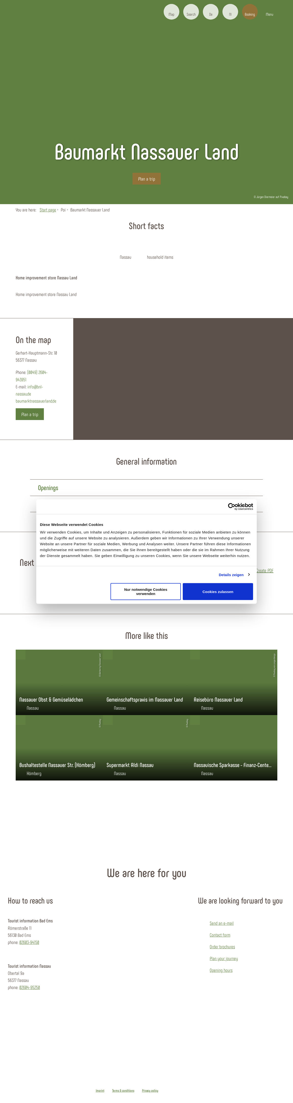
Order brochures (222, 946)
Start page (48, 209)
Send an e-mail (222, 923)
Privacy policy (150, 1090)
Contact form (220, 935)
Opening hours (221, 970)
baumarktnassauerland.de (36, 401)
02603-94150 (29, 942)
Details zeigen (231, 574)
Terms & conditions (123, 1090)
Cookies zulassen (218, 591)
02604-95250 (29, 987)
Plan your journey (224, 958)
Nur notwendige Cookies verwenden (145, 591)
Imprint (100, 1090)
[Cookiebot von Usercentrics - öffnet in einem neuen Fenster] (231, 506)
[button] (171, 12)
